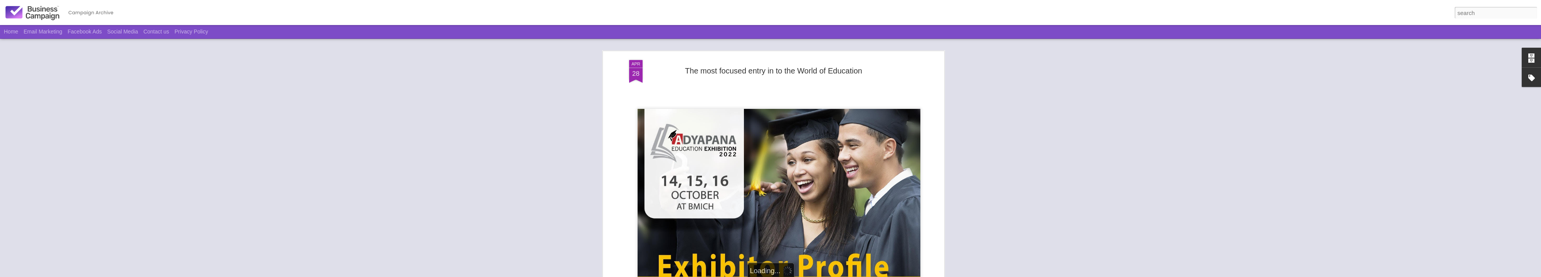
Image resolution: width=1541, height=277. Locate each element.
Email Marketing (43, 31)
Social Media (122, 31)
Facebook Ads (85, 31)
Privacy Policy (191, 31)
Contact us (156, 31)
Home (11, 31)
